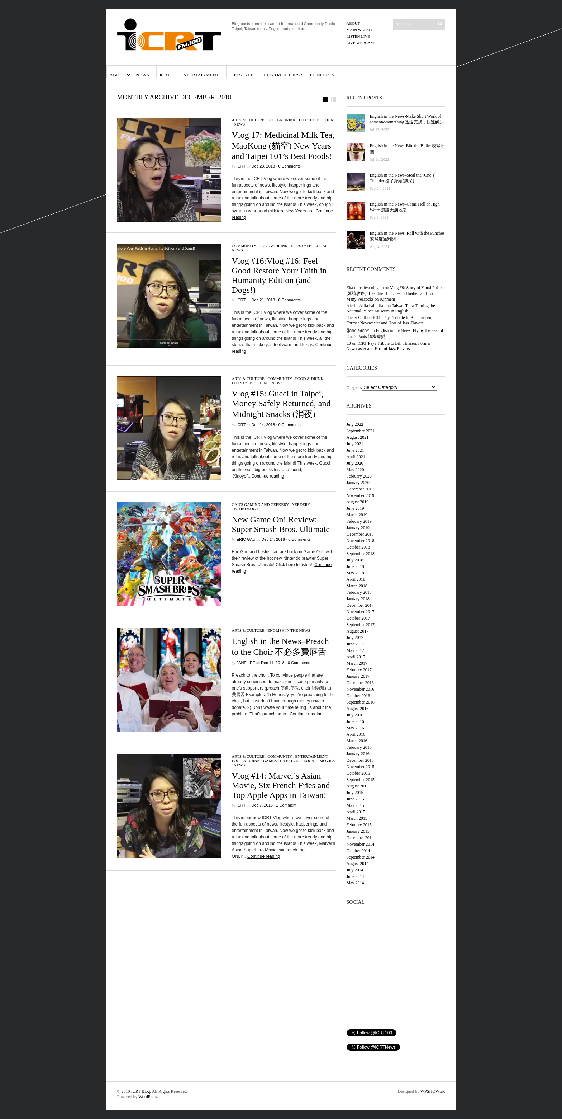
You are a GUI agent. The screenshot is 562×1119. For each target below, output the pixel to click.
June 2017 (355, 644)
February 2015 (359, 824)
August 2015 (358, 786)
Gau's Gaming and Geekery (260, 504)
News (142, 74)
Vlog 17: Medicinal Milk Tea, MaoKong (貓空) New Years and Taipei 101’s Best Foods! (283, 145)
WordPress (147, 1096)
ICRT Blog (140, 1091)
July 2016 (355, 715)
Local (329, 120)
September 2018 (361, 553)
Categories (354, 388)
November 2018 (361, 540)
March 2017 (357, 663)
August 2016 (358, 708)
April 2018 (356, 579)
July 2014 (355, 870)
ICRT (164, 74)
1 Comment (286, 805)
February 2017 (359, 669)
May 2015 (355, 805)
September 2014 (361, 857)
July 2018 (355, 560)
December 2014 (360, 837)
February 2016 (359, 747)
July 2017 (355, 637)
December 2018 (360, 534)
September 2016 (361, 702)
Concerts (322, 74)
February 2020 (359, 476)
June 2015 (355, 798)
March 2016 (357, 740)
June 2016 (355, 721)
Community (244, 246)
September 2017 (361, 624)
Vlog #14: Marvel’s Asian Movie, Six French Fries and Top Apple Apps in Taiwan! (281, 785)
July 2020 (355, 463)
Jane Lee (246, 662)
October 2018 (358, 547)
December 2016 (360, 682)
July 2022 (355, 424)
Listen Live (358, 36)
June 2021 (355, 450)
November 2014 (361, 844)
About (353, 23)
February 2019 (359, 521)
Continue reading (267, 476)
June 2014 (355, 876)
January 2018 (358, 598)
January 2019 (358, 527)
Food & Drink (281, 120)
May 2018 (355, 572)
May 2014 (355, 882)
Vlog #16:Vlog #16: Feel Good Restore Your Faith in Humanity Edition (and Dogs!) (279, 275)
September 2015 (361, 779)
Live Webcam (360, 43)
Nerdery (301, 504)
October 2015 (358, 773)
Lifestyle (241, 74)
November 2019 (361, 495)
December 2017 (360, 605)
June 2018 (355, 566)
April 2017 (356, 656)
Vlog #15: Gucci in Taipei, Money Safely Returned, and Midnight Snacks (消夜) (281, 404)
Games (270, 760)
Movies (327, 760)
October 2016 (358, 695)
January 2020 (358, 482)
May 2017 (355, 650)
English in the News (288, 630)
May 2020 (355, 469)
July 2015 (355, 792)
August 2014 (358, 863)
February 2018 (359, 592)
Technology (245, 509)
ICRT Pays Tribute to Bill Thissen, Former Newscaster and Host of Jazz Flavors (390, 320)
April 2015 (356, 811)
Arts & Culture (248, 120)
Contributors (282, 74)
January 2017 (358, 676)
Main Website (361, 30)
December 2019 (360, 489)
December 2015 (360, 760)
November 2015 (361, 766)
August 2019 (358, 501)
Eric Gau (246, 539)
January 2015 (358, 831)
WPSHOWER (432, 1091)
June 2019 (355, 508)
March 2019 (357, 514)
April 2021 (356, 456)
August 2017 (358, 631)
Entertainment (199, 74)
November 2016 (361, 689)
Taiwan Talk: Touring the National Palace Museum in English (391, 308)
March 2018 (357, 585)
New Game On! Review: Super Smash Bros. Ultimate (281, 524)
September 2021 (361, 430)
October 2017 (358, 618)
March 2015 (357, 818)
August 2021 (358, 437)
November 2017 (361, 611)
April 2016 (356, 734)
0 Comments (289, 166)
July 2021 (355, 443)
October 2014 (358, 850)
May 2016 (355, 727)
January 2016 (358, 753)
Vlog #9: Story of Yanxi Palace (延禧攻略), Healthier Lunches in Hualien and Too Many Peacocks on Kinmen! (395, 293)
